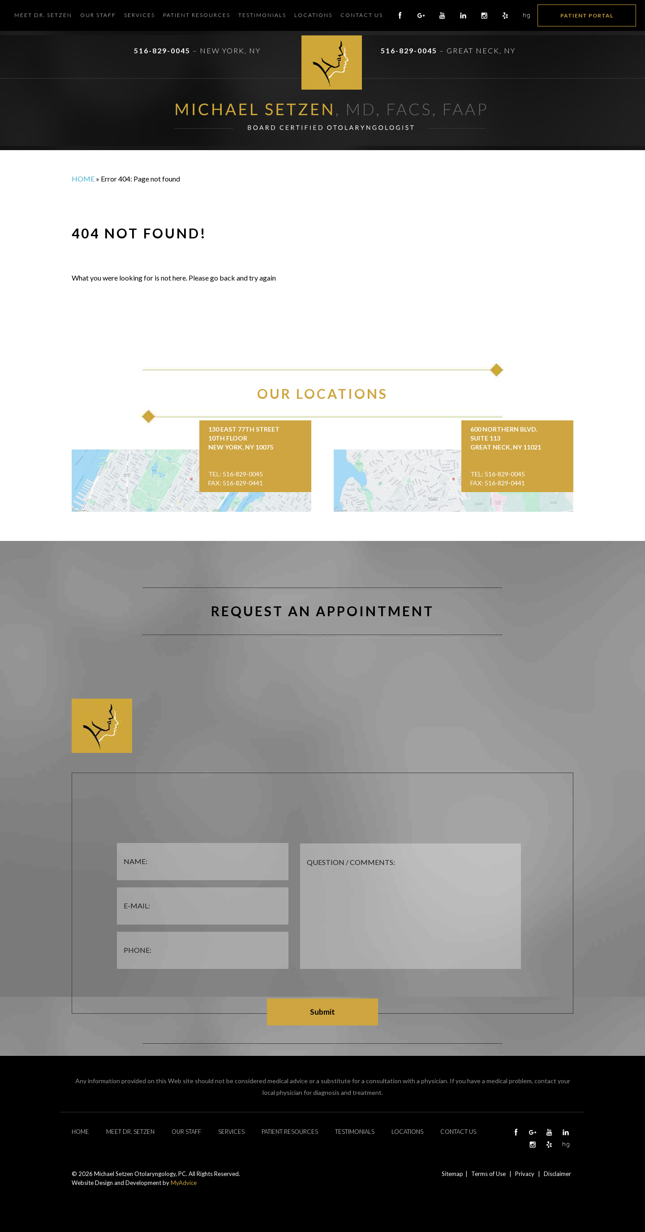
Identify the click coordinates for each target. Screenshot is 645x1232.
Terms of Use (488, 1173)
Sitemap (452, 1173)
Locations (313, 15)
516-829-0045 (162, 50)
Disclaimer (557, 1173)
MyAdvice (184, 1182)
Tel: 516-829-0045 (235, 474)
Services (139, 15)
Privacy (524, 1173)
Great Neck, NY (481, 50)
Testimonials (262, 15)
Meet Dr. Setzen (43, 15)
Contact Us (361, 15)
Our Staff (98, 15)
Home (83, 178)
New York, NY (230, 50)
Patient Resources (196, 15)
